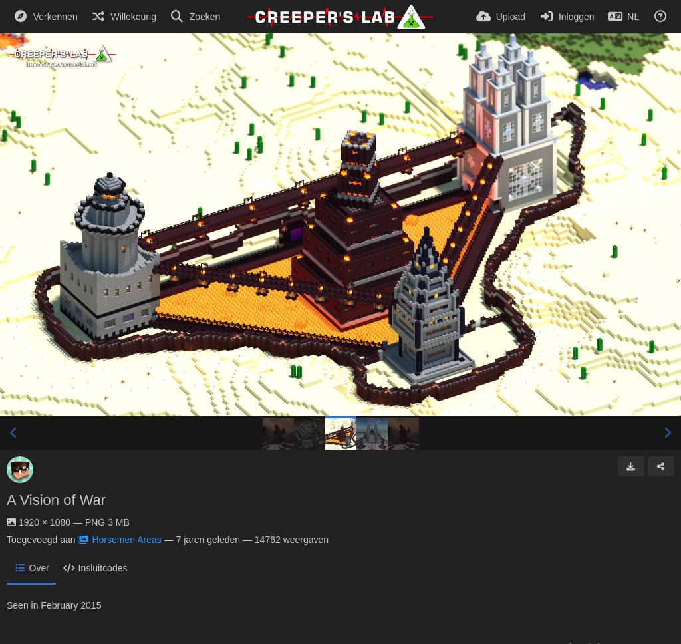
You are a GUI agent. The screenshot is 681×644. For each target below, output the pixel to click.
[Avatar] (20, 469)
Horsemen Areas (119, 539)
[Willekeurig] (123, 16)
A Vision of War (56, 500)
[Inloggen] (566, 16)
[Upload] (500, 16)
